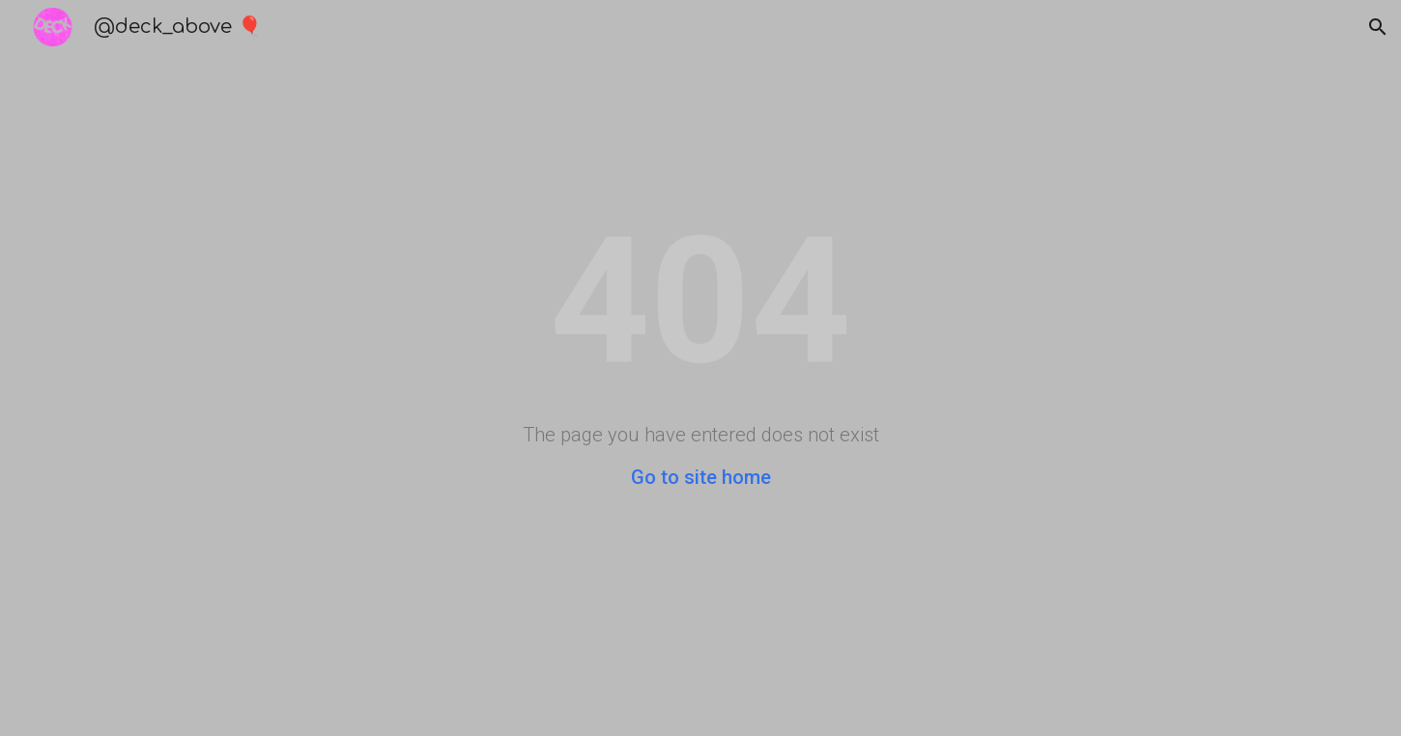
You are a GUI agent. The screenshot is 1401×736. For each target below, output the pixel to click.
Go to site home (701, 477)
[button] (1378, 27)
